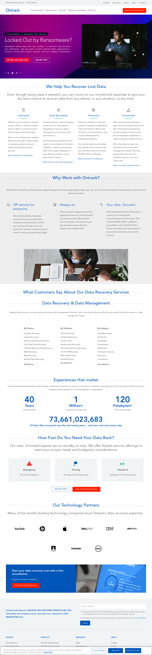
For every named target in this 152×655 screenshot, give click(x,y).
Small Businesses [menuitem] (104, 334)
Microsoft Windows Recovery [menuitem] (73, 348)
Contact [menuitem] (114, 643)
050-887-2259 (41, 60)
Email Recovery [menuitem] (67, 359)
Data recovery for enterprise (90, 159)
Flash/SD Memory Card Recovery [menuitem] (38, 348)
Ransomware (51, 10)
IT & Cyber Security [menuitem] (105, 352)
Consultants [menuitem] (102, 359)
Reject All (115, 650)
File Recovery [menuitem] (66, 341)
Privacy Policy (141, 618)
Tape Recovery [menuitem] (30, 356)
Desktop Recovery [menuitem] (32, 334)
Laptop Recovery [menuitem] (31, 337)
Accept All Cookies (133, 650)
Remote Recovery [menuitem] (68, 356)
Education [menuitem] (101, 356)
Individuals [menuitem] (102, 341)
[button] (5, 70)
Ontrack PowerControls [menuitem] (50, 646)
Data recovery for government (126, 165)
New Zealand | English (15, 3)
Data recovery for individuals (20, 155)
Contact (142, 3)
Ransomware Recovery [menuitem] (70, 345)
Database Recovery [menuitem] (69, 337)
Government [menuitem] (102, 345)
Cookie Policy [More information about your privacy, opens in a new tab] (48, 652)
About (134, 3)
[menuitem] (29, 364)
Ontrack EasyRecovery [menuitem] (50, 643)
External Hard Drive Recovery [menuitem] (36, 341)
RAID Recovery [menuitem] (30, 352)
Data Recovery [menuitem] (11, 643)
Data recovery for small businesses (58, 162)
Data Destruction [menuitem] (12, 646)
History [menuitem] (114, 646)
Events (126, 3)
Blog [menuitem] (78, 643)
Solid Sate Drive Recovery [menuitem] (35, 345)
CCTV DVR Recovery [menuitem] (69, 352)
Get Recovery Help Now (17, 60)
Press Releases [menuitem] (81, 646)
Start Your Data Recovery (134, 10)
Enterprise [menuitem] (101, 337)
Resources (117, 3)
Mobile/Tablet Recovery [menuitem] (34, 359)
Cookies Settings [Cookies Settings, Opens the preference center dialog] (99, 650)
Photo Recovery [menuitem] (67, 334)
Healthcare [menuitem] (102, 348)
